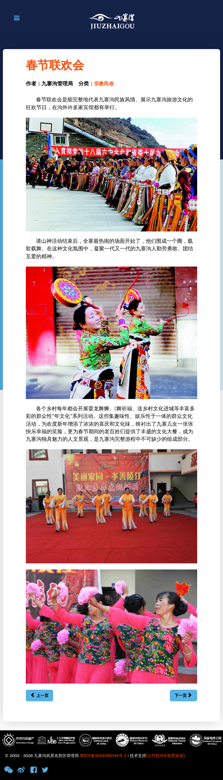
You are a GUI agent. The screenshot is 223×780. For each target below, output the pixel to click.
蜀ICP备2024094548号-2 (103, 755)
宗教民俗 (104, 84)
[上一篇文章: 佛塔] (39, 696)
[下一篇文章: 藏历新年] (183, 696)
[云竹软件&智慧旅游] (165, 755)
